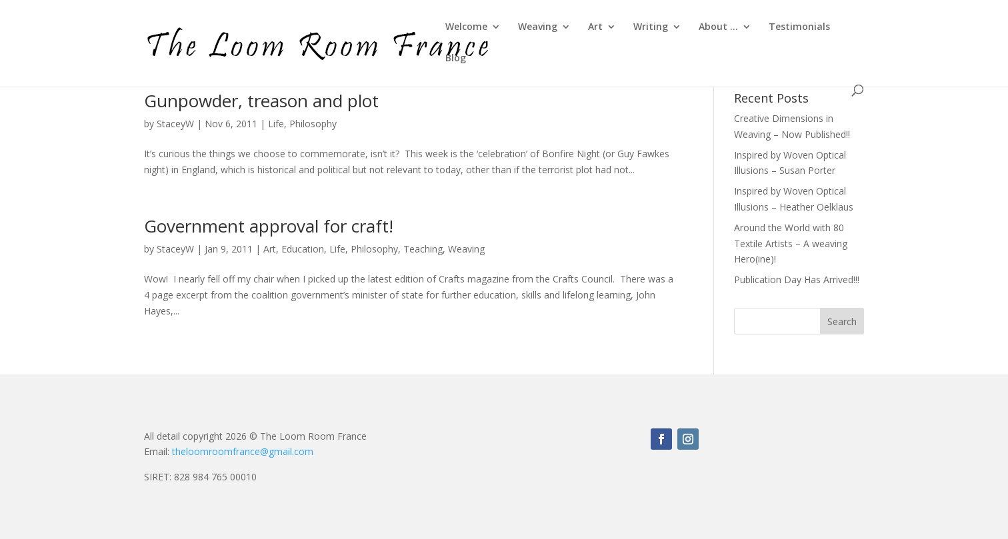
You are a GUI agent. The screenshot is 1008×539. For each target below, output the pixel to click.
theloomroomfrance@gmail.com (242, 451)
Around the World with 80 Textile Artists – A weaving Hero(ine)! (790, 243)
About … (718, 27)
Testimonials (799, 27)
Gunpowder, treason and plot (261, 101)
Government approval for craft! (268, 226)
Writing (650, 27)
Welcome (466, 27)
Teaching (423, 249)
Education (302, 249)
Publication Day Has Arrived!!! (796, 279)
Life (276, 123)
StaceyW (175, 123)
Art (595, 27)
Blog (455, 58)
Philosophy (313, 123)
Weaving (537, 27)
